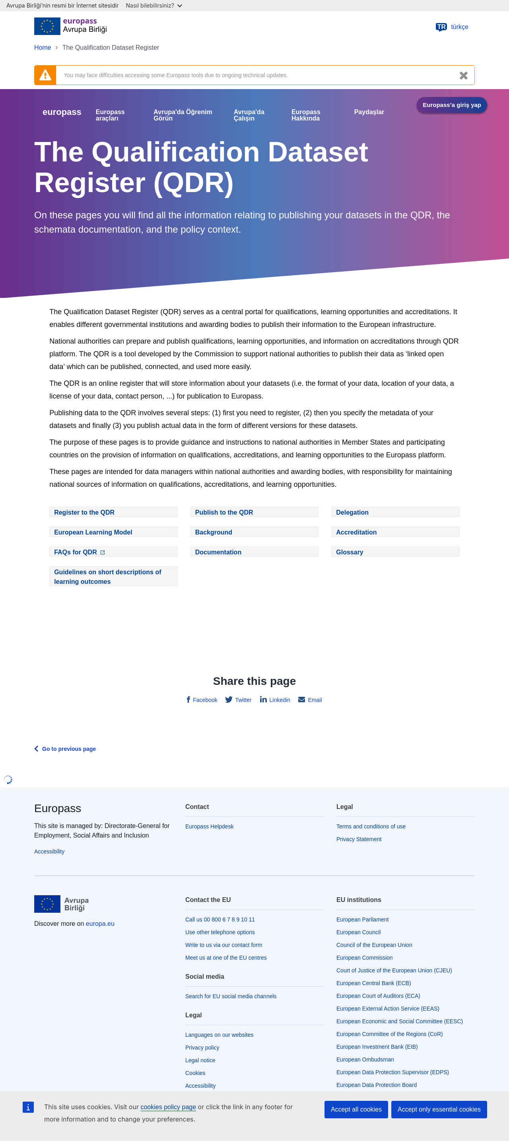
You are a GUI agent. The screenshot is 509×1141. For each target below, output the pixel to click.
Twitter (243, 700)
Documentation (218, 552)
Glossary (349, 552)
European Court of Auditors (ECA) (378, 996)
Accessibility (49, 851)
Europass (57, 808)
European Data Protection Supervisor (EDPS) (392, 1072)
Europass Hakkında (306, 115)
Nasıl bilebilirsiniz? (154, 5)
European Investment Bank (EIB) (377, 1047)
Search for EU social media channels (231, 996)
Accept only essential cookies (439, 1109)
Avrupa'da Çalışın (249, 115)
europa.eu (100, 923)
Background (213, 532)
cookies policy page (168, 1107)
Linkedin (279, 700)
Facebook (204, 700)
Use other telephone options (220, 932)
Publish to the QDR (224, 512)
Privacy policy (202, 1047)
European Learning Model (93, 532)
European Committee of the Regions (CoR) (389, 1034)
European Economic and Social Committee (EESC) (399, 1021)
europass (62, 112)
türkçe (451, 27)
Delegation (352, 512)
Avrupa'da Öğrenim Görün (182, 115)
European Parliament (362, 919)
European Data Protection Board (376, 1085)
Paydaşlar (369, 112)
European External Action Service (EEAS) (387, 1008)
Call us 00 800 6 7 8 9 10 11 (220, 919)
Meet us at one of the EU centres (226, 957)
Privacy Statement (359, 839)
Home (42, 47)
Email (314, 700)
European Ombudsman (365, 1059)
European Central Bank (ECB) (373, 983)
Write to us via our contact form (223, 945)
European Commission (364, 957)
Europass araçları (110, 115)
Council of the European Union (374, 945)
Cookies (195, 1073)
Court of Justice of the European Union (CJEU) (394, 970)
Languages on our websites (219, 1035)
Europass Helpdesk (209, 826)
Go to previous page (69, 749)
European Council (358, 932)
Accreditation (356, 532)
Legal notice (200, 1060)
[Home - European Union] (70, 27)
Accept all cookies (356, 1109)
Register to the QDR (84, 512)
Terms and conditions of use (371, 826)
